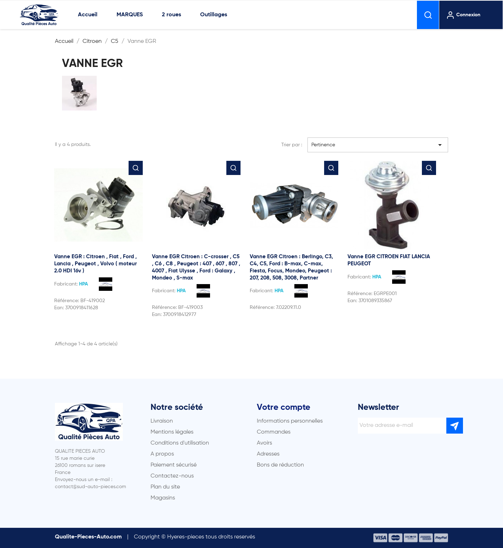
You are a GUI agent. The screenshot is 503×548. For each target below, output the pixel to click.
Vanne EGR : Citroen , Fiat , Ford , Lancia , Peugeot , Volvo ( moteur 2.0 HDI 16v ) (95, 263)
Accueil (87, 15)
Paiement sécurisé (174, 465)
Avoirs (264, 443)
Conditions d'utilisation (180, 443)
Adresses (268, 454)
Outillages (213, 15)
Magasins (163, 498)
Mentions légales (172, 432)
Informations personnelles (290, 421)
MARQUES (130, 15)
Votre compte (283, 407)
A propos (162, 454)
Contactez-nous (172, 476)
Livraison (162, 421)
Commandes (273, 432)
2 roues (171, 15)
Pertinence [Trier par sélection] (378, 145)
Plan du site (165, 487)
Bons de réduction (280, 465)
